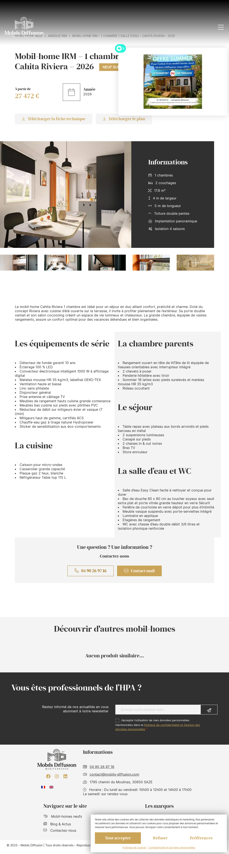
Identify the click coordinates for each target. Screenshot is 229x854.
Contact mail (139, 570)
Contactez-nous (59, 830)
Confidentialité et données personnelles (171, 847)
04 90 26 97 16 (90, 570)
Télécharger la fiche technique (53, 118)
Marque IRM (57, 36)
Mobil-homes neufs (62, 816)
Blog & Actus (57, 824)
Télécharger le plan (124, 118)
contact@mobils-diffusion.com (114, 774)
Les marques (159, 806)
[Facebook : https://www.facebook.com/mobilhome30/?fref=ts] (48, 776)
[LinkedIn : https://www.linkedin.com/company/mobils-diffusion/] (65, 776)
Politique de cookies (134, 847)
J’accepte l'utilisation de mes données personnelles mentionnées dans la (157, 725)
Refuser (160, 838)
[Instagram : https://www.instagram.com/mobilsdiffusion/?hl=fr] (56, 776)
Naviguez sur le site (65, 806)
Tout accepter (118, 838)
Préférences (201, 838)
